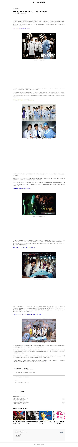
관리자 (43, 444)
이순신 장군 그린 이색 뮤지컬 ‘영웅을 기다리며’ (20, 398)
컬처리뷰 (18, 396)
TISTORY (39, 444)
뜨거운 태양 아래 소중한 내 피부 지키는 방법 (19, 403)
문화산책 (14, 396)
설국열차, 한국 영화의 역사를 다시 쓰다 (19, 399)
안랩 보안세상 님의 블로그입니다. (21, 432)
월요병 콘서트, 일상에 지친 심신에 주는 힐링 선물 (20, 402)
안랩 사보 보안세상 (39, 2)
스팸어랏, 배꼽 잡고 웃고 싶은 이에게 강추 (19, 400)
